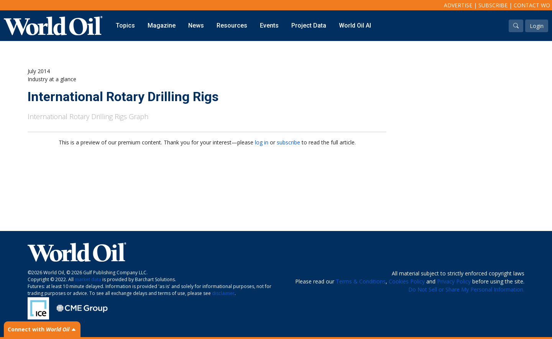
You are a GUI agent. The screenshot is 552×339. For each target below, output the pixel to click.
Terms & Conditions (361, 281)
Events (269, 25)
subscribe (288, 142)
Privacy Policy (454, 281)
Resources (232, 25)
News (196, 25)
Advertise (458, 5)
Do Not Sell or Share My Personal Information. (466, 289)
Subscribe (493, 5)
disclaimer (223, 293)
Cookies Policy (407, 281)
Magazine (162, 25)
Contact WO (532, 5)
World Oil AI (355, 25)
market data (88, 279)
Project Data (308, 25)
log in (261, 142)
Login (537, 25)
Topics (125, 25)
